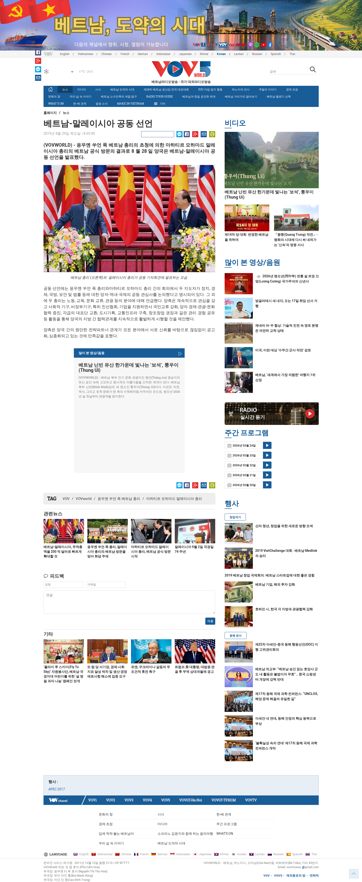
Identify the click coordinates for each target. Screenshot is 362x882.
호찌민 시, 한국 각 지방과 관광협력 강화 (284, 609)
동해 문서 (236, 635)
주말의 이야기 (268, 89)
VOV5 (165, 800)
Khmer (204, 54)
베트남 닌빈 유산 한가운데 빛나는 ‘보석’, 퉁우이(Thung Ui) (129, 367)
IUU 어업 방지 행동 (210, 89)
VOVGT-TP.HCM (223, 800)
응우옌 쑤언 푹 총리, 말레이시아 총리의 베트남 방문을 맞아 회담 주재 (107, 551)
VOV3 (128, 800)
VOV (66, 499)
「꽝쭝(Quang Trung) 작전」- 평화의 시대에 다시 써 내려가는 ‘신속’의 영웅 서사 (296, 240)
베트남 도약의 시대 (122, 89)
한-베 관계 (79, 103)
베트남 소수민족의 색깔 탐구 (119, 96)
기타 (159, 103)
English (64, 54)
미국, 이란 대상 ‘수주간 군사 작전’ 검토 (283, 350)
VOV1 (92, 800)
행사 (232, 503)
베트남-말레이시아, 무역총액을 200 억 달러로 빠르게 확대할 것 (63, 551)
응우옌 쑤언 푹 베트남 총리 (119, 499)
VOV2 (110, 800)
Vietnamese (85, 54)
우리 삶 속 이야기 (80, 96)
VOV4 (147, 800)
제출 (210, 621)
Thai (292, 54)
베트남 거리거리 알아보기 (241, 96)
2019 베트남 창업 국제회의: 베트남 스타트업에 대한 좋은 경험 (269, 575)
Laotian (239, 54)
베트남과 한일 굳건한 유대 (198, 96)
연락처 (314, 875)
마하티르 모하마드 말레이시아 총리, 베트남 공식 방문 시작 (151, 551)
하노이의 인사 (241, 89)
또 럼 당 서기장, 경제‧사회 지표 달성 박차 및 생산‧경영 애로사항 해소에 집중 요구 (107, 671)
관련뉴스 (53, 513)
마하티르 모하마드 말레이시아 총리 (174, 499)
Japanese (185, 54)
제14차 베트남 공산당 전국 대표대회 (166, 89)
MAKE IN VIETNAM (130, 103)
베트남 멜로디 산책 (279, 96)
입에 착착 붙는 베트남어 (116, 833)
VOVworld (83, 499)
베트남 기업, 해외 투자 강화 (275, 584)
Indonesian (163, 54)
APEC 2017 (56, 789)
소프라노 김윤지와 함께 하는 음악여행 (185, 833)
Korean (221, 54)
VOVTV (251, 800)
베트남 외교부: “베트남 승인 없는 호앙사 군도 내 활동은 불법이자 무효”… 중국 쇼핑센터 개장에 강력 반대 (286, 674)
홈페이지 (50, 112)
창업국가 (235, 517)
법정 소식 (102, 103)
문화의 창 (54, 96)
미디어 (81, 89)
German (143, 54)
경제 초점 (292, 89)
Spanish (276, 54)
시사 (98, 89)
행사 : (53, 782)
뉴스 (65, 89)
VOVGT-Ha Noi (190, 800)
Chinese (106, 54)
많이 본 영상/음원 (252, 262)
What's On (56, 103)
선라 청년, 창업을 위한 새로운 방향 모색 (284, 526)
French (125, 54)
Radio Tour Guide (159, 96)
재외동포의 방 (295, 875)
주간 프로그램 (226, 824)
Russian (257, 54)
